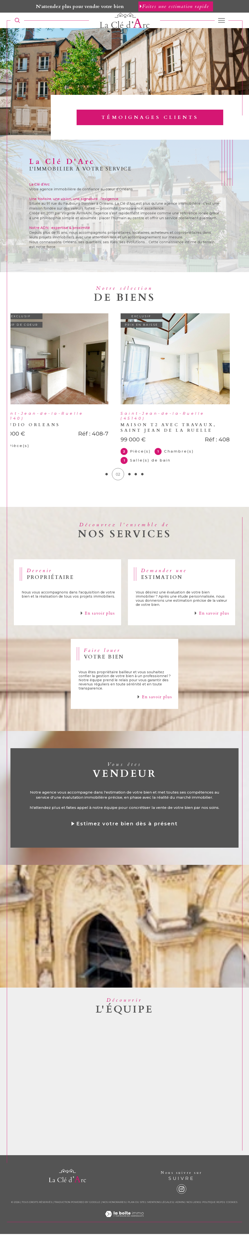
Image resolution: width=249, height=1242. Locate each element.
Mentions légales (160, 1210)
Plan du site (136, 1210)
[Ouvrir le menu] (221, 20)
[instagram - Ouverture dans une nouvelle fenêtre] (181, 1197)
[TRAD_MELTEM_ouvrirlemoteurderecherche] (17, 20)
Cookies (231, 1210)
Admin (179, 1210)
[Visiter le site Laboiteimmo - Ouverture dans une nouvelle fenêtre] (124, 1227)
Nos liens (193, 1210)
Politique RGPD (213, 1210)
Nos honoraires (113, 1210)
